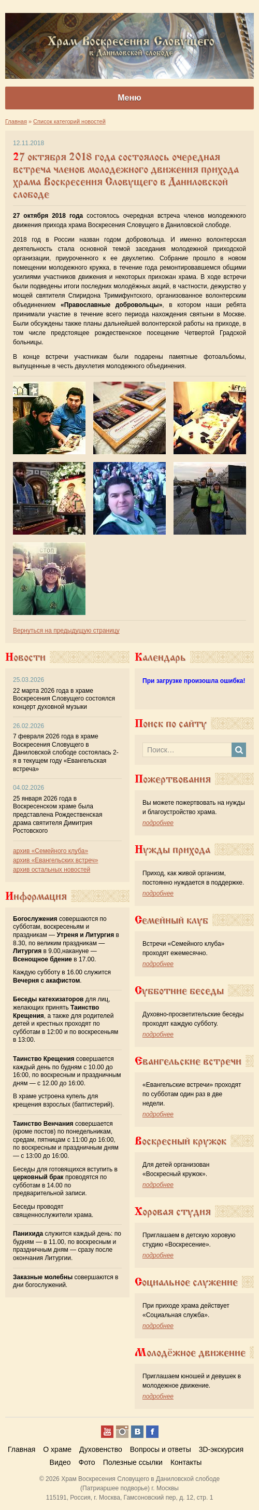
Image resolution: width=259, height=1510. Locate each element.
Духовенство (100, 1449)
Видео (60, 1462)
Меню (129, 97)
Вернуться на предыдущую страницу (66, 630)
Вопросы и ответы (160, 1449)
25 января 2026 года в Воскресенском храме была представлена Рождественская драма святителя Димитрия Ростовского (57, 814)
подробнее (158, 823)
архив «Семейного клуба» (50, 851)
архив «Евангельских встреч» (55, 860)
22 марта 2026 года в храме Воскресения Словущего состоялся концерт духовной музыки (64, 698)
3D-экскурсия (221, 1449)
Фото (86, 1462)
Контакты (186, 1462)
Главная (21, 1449)
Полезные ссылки (133, 1462)
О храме (57, 1449)
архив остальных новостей (51, 869)
